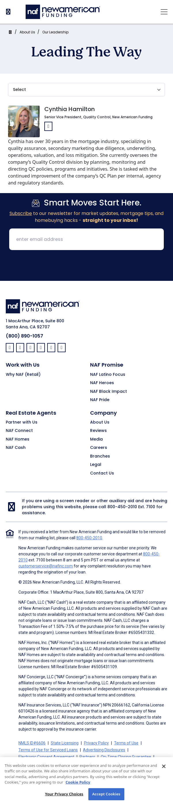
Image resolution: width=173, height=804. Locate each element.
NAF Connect (19, 430)
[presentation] (86, 266)
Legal (95, 464)
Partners (87, 757)
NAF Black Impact (108, 391)
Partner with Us (21, 422)
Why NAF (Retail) (23, 374)
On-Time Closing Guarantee (126, 757)
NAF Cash (16, 447)
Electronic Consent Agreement (46, 757)
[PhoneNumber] (8, 12)
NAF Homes (17, 439)
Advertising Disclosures (104, 750)
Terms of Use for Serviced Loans (48, 750)
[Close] (163, 769)
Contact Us (102, 473)
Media (96, 439)
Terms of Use (126, 743)
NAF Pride (99, 400)
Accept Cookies (106, 797)
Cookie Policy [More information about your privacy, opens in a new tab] (78, 785)
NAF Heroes (102, 383)
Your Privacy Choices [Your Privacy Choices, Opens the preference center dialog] (64, 797)
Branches (100, 456)
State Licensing (65, 743)
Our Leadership (55, 32)
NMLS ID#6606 (31, 743)
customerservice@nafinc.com (45, 566)
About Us (27, 32)
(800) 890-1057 (24, 336)
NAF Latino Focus (107, 374)
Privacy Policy (96, 743)
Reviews (98, 430)
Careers (98, 447)
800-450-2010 (122, 507)
